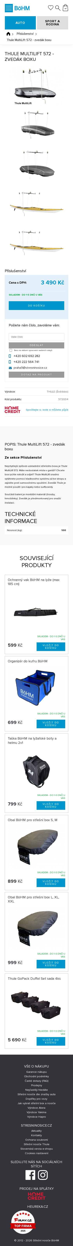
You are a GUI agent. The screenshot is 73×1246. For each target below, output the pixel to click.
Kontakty (36, 1135)
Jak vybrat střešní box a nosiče (37, 1103)
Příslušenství (25, 34)
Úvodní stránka (8, 34)
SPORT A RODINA (52, 22)
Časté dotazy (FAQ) (36, 1081)
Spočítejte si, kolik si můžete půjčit (47, 409)
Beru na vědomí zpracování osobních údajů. (33, 350)
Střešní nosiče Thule (36, 1144)
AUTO (20, 23)
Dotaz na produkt (36, 374)
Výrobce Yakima (36, 1112)
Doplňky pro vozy (36, 1098)
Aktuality (36, 1130)
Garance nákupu (36, 1072)
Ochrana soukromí (36, 1139)
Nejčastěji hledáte (36, 1089)
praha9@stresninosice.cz (30, 368)
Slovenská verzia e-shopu (36, 1148)
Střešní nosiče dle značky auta (36, 1094)
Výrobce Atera (36, 1107)
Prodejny (36, 1085)
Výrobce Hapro (36, 1116)
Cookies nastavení (36, 1153)
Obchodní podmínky (36, 1076)
